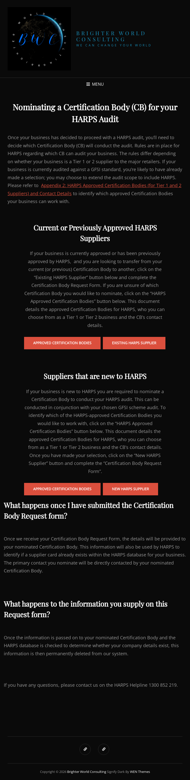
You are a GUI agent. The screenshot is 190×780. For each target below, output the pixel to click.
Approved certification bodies (62, 488)
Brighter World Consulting (111, 36)
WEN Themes (140, 771)
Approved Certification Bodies (62, 342)
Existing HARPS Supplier (134, 342)
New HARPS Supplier (130, 488)
